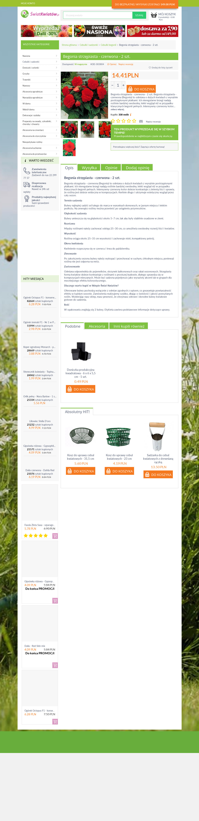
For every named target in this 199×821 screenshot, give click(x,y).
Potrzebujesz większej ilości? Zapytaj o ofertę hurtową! (139, 146)
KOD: (93, 64)
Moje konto (28, 3)
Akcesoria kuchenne (32, 148)
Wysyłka (89, 167)
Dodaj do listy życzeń (161, 67)
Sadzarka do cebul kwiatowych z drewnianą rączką (158, 458)
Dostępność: (68, 64)
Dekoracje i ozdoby (31, 115)
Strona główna (69, 44)
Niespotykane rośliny (32, 142)
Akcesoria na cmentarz (33, 130)
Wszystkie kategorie (36, 44)
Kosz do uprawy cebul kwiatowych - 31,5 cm (80, 456)
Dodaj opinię (137, 167)
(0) (141, 121)
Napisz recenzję (125, 64)
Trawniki (26, 79)
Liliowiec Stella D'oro (40, 421)
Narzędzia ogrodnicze (33, 97)
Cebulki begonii (108, 44)
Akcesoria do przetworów (35, 154)
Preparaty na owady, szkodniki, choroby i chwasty (37, 122)
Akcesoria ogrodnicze (33, 91)
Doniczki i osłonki (31, 67)
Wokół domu (28, 109)
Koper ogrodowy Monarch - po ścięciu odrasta (40, 347)
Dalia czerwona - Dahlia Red (40, 470)
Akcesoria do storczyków (34, 136)
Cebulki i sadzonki (89, 44)
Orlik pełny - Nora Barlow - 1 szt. (40, 396)
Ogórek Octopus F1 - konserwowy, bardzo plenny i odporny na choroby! (40, 297)
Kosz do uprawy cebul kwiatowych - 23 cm (119, 456)
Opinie (111, 167)
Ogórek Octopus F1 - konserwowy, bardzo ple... (49, 710)
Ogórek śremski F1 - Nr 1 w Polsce (40, 322)
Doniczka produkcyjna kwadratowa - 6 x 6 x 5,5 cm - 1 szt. (81, 373)
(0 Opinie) (111, 64)
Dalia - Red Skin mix (35, 645)
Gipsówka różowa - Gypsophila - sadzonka (40, 445)
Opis (69, 167)
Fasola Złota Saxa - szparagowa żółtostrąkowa (48, 525)
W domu (26, 103)
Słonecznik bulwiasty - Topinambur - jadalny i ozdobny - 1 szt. (40, 371)
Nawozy (26, 85)
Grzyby (26, 73)
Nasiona (26, 56)
